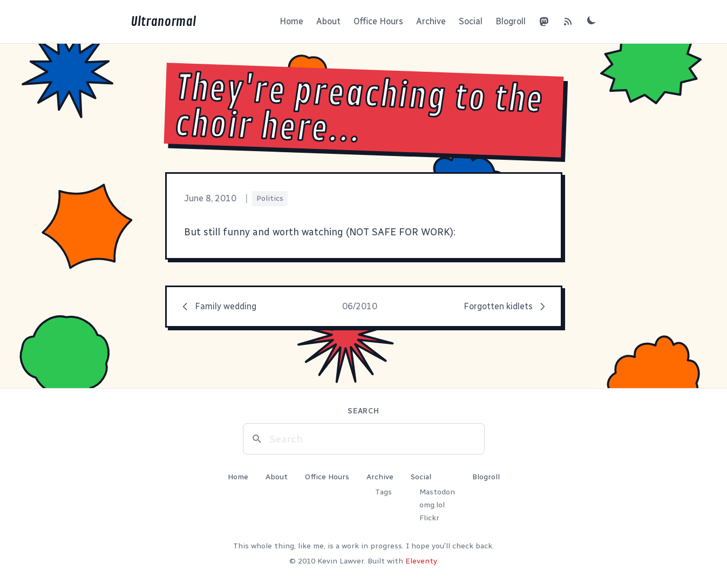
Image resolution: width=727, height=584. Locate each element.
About (328, 21)
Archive (431, 21)
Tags (383, 492)
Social (471, 21)
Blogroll (510, 21)
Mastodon (437, 492)
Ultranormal (163, 21)
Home (291, 21)
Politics (269, 198)
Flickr (429, 517)
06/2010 (359, 306)
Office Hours (378, 21)
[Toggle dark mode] (591, 20)
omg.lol (432, 505)
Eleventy (421, 561)
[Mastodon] (544, 21)
